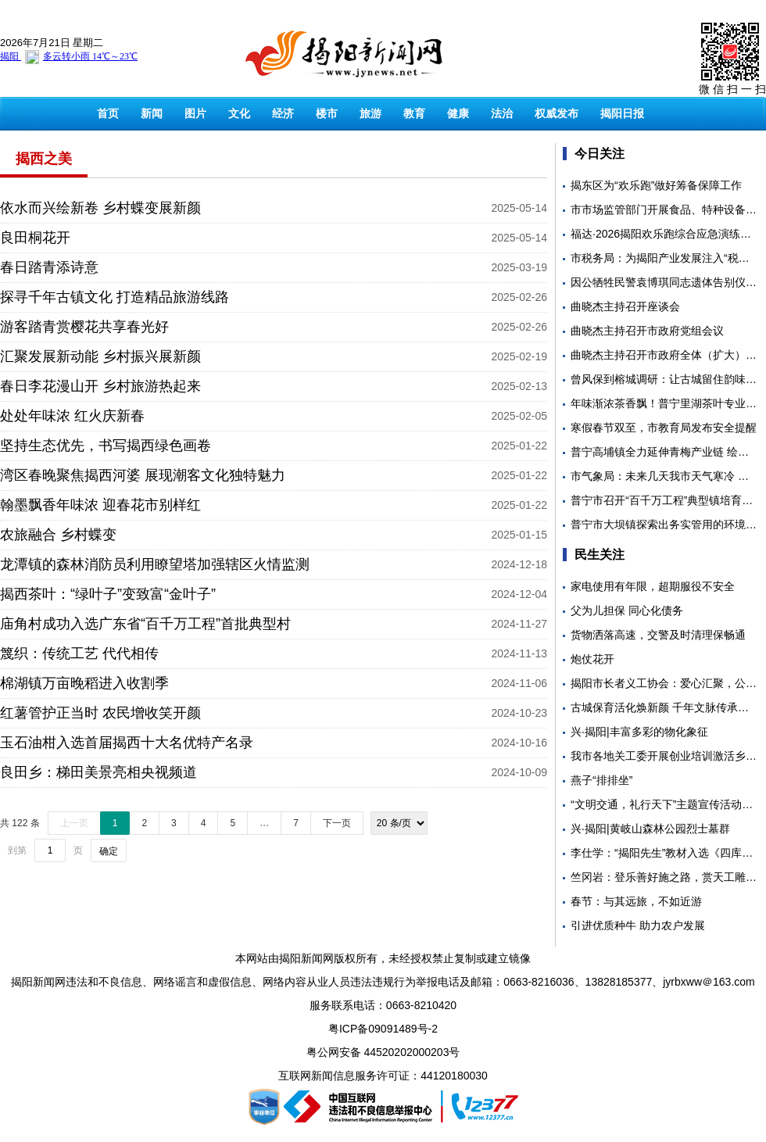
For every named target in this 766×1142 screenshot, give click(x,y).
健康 (458, 113)
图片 (195, 113)
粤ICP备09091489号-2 (383, 1028)
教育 (414, 113)
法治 (502, 113)
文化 (239, 113)
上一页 (74, 823)
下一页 (337, 823)
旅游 (370, 113)
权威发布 (556, 113)
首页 (108, 113)
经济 (283, 113)
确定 (108, 851)
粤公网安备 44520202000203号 (383, 1052)
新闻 (152, 113)
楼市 (327, 113)
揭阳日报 (622, 113)
